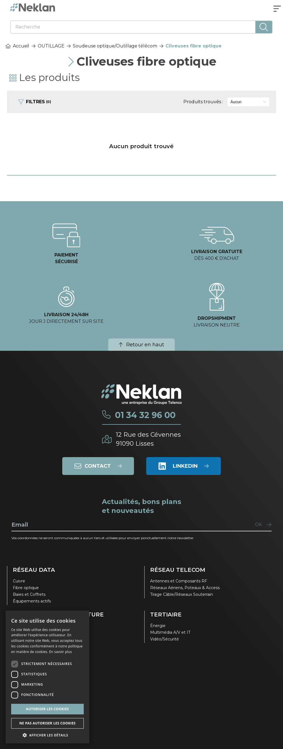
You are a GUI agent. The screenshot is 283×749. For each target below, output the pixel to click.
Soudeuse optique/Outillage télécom (115, 46)
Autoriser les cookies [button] (47, 709)
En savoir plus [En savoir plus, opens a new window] (60, 651)
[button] (47, 735)
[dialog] (47, 677)
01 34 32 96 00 (145, 415)
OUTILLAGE (51, 46)
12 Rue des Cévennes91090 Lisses (148, 439)
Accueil (17, 46)
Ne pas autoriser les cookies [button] (47, 723)
